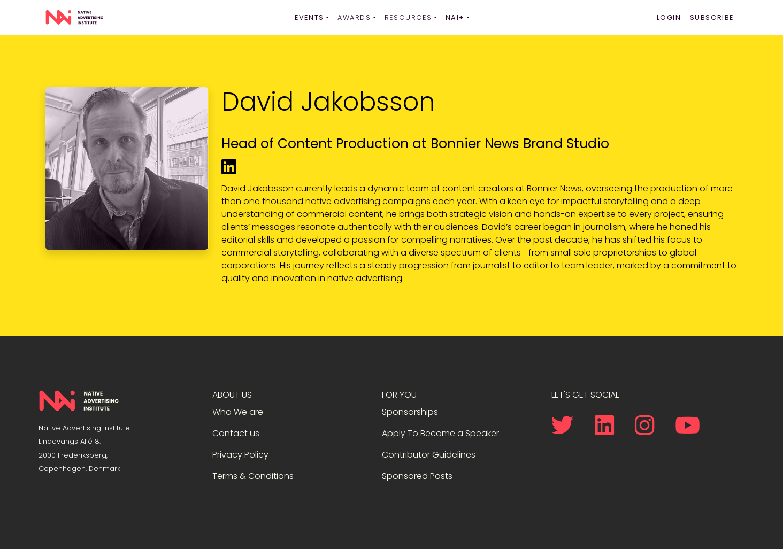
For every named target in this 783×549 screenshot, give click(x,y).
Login (669, 17)
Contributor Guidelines (428, 455)
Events (309, 17)
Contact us (235, 433)
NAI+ (455, 17)
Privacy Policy (240, 455)
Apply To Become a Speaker (440, 433)
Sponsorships (410, 412)
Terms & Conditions (253, 476)
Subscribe (712, 17)
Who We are (237, 412)
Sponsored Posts (417, 476)
